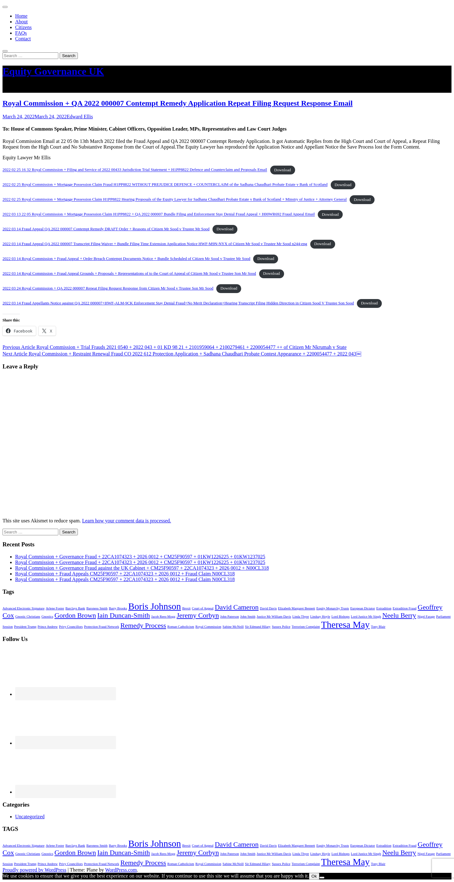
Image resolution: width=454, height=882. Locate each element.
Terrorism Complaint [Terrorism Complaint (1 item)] (306, 626)
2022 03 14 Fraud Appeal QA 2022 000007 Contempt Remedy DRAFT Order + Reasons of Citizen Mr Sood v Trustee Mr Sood (106, 229)
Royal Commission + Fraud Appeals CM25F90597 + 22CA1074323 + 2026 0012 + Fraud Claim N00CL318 (125, 573)
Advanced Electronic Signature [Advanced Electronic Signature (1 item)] (23, 608)
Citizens (23, 27)
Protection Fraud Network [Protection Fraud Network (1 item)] (101, 626)
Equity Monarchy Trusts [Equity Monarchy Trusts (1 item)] (332, 608)
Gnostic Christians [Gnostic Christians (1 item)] (27, 616)
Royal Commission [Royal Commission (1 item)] (208, 626)
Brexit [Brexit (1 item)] (186, 608)
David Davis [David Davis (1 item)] (268, 608)
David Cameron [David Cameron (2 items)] (237, 607)
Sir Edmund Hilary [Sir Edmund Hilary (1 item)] (258, 626)
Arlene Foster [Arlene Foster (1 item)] (55, 608)
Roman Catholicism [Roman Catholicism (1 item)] (180, 626)
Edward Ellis (80, 116)
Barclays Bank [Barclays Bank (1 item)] (75, 608)
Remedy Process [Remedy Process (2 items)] (143, 625)
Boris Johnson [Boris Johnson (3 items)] (154, 606)
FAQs (21, 33)
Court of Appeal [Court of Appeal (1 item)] (203, 608)
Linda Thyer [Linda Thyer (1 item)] (300, 616)
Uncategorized (29, 816)
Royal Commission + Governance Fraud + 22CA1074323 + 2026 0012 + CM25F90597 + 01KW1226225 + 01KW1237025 (140, 556)
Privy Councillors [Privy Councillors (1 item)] (71, 626)
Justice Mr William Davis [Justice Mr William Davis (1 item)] (274, 616)
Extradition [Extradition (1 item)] (383, 608)
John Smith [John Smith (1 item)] (247, 616)
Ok (314, 876)
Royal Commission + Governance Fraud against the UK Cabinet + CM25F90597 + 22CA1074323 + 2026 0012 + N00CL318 (142, 568)
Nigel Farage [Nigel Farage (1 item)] (426, 616)
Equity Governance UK (53, 71)
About (21, 21)
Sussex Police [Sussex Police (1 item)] (281, 626)
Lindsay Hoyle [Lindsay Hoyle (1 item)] (320, 616)
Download (282, 170)
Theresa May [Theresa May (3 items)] (345, 625)
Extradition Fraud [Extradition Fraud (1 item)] (404, 608)
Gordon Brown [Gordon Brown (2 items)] (75, 615)
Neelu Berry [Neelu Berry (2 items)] (399, 615)
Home (21, 16)
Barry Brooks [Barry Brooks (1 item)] (118, 608)
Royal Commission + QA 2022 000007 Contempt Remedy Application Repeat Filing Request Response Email (177, 103)
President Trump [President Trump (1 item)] (25, 626)
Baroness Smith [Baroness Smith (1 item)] (97, 608)
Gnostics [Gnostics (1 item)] (47, 616)
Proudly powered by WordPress (34, 870)
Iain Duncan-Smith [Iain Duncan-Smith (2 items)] (123, 615)
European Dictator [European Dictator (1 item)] (362, 608)
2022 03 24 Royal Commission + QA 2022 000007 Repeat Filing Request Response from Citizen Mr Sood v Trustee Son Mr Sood (108, 288)
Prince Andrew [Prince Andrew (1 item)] (48, 626)
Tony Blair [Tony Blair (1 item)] (378, 626)
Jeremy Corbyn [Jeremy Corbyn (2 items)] (198, 615)
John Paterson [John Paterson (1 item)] (229, 616)
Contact (23, 38)
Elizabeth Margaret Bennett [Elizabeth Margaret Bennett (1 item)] (296, 608)
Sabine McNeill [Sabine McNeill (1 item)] (233, 626)
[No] (321, 878)
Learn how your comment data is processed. (126, 520)
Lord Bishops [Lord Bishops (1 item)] (340, 616)
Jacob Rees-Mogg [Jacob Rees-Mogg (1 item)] (163, 616)
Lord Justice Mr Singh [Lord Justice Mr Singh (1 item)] (366, 616)
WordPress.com (121, 870)
